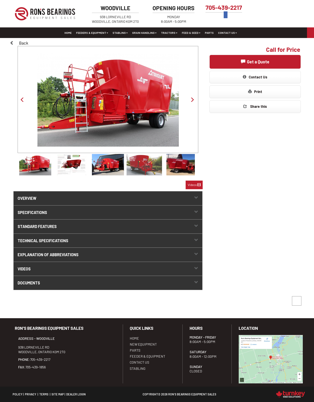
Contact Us (255, 77)
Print (255, 91)
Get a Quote (255, 61)
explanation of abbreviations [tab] (108, 254)
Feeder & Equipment (147, 356)
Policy (17, 394)
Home (68, 32)
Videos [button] (194, 185)
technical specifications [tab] (108, 240)
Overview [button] (108, 198)
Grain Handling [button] (144, 32)
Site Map (57, 394)
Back (19, 42)
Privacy (30, 394)
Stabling (137, 368)
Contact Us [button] (227, 32)
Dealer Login (76, 394)
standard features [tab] (108, 226)
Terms (43, 394)
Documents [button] (108, 282)
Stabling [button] (120, 32)
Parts (209, 32)
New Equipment (143, 344)
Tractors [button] (169, 32)
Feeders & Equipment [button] (92, 32)
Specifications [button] (108, 212)
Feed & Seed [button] (191, 32)
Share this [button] (255, 106)
